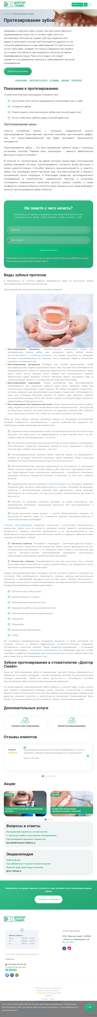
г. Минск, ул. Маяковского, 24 (75, 939)
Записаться (77, 4)
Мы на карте (68, 942)
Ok (90, 1007)
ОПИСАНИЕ (21, 81)
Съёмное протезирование (18, 525)
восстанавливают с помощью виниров (29, 355)
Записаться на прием (18, 71)
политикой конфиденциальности (35, 1010)
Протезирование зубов (23, 14)
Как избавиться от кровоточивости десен (28, 864)
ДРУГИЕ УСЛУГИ (38, 81)
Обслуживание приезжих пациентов (25, 839)
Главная (7, 14)
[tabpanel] (25, 722)
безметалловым (58, 484)
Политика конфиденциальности (22, 954)
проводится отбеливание (43, 650)
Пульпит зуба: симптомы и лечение (24, 868)
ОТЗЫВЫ (54, 81)
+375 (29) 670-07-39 (15, 964)
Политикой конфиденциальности (66, 261)
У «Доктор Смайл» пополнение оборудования (31, 836)
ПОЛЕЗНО (76, 81)
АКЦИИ (65, 81)
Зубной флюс (13, 860)
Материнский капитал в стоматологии (26, 832)
